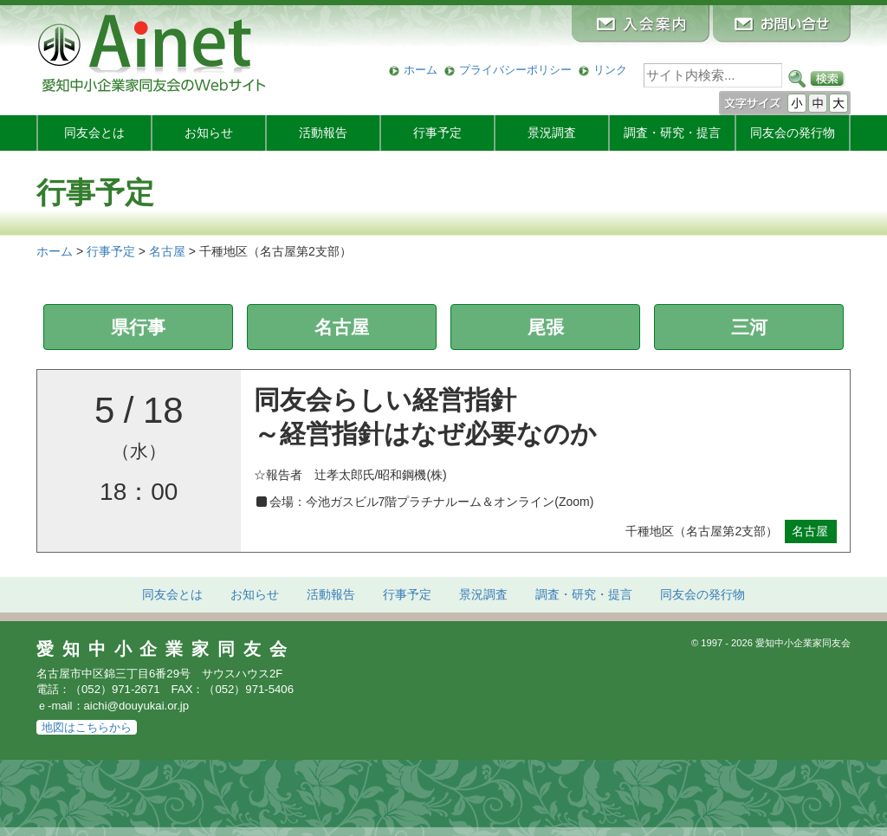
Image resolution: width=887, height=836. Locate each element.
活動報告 (323, 132)
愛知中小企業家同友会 (165, 648)
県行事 (138, 327)
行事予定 (437, 132)
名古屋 (341, 327)
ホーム (420, 69)
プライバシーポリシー (515, 69)
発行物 (792, 132)
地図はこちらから (87, 727)
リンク (610, 69)
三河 (749, 327)
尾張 (546, 327)
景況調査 (552, 132)
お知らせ (209, 132)
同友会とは (94, 132)
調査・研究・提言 (672, 132)
